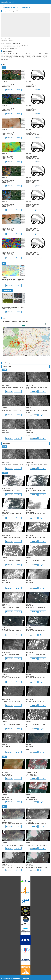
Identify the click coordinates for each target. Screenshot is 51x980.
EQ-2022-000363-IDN (12, 48)
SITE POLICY (4, 976)
